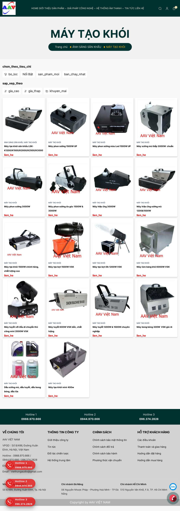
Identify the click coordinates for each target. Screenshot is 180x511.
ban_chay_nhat (74, 74)
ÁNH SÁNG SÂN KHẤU (86, 47)
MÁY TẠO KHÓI (30, 142)
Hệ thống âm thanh (110, 8)
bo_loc (11, 74)
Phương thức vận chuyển (107, 460)
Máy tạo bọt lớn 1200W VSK (107, 266)
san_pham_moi (48, 74)
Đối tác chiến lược (58, 453)
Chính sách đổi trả (103, 446)
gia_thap (32, 91)
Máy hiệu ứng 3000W (104, 206)
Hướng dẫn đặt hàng (149, 453)
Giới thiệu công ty (58, 440)
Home (34, 8)
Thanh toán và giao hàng (151, 446)
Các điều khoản (146, 440)
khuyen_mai (55, 91)
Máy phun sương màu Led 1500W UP (112, 146)
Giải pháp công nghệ (81, 8)
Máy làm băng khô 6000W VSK (153, 266)
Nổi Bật (28, 74)
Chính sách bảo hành (105, 453)
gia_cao (11, 91)
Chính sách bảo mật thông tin (110, 440)
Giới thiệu (45, 8)
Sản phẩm (59, 8)
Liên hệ (139, 8)
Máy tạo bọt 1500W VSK (61, 266)
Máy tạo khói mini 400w (61, 387)
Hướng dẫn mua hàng (149, 460)
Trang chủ (61, 47)
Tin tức (129, 8)
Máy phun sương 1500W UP (62, 146)
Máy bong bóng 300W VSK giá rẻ (154, 327)
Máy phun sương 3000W (17, 206)
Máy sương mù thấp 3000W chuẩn (155, 146)
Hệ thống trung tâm (59, 460)
